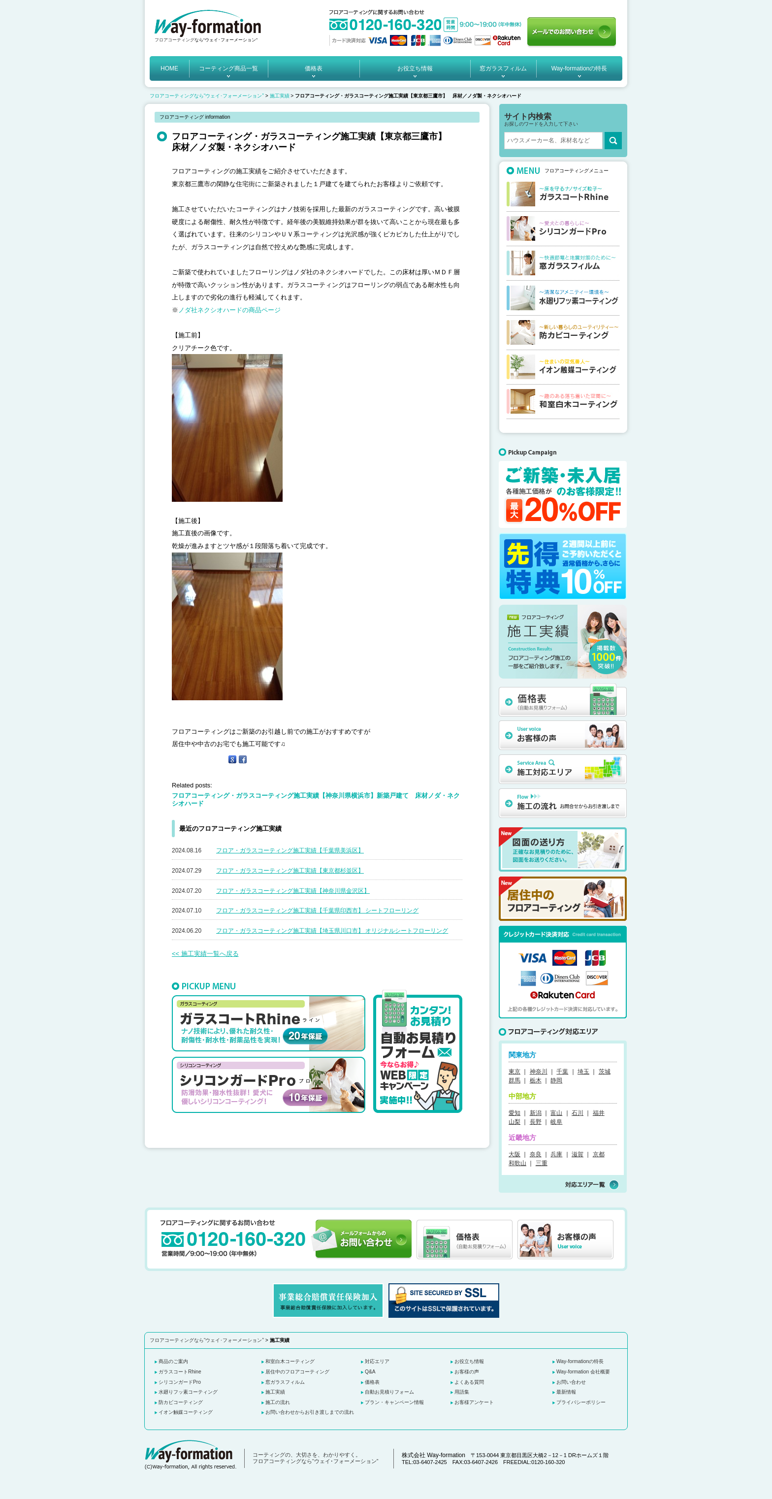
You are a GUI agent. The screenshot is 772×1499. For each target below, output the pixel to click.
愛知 (514, 1112)
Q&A (370, 1371)
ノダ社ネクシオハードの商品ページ (229, 310)
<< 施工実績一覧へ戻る (205, 953)
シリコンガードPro (180, 1382)
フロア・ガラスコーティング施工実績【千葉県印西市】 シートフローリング (317, 910)
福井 (599, 1112)
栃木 (536, 1080)
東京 (514, 1071)
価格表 (313, 68)
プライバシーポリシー (581, 1402)
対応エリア (377, 1361)
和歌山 (517, 1163)
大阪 (514, 1154)
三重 (541, 1163)
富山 (556, 1112)
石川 (577, 1112)
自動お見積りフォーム (389, 1392)
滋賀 (577, 1154)
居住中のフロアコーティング (297, 1371)
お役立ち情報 (415, 68)
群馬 (514, 1080)
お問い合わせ (571, 1382)
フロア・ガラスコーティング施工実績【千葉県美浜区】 (290, 850)
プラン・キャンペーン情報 (394, 1402)
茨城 (605, 1071)
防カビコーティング (181, 1402)
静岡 (556, 1080)
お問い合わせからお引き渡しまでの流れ (309, 1412)
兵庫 (556, 1154)
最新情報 (566, 1392)
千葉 (562, 1071)
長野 (536, 1121)
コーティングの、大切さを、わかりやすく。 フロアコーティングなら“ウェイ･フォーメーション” (315, 1458)
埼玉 (583, 1071)
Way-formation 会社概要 (583, 1371)
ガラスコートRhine (180, 1371)
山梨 (514, 1121)
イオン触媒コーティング (186, 1412)
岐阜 (556, 1121)
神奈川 (538, 1071)
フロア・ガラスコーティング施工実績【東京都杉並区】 (290, 870)
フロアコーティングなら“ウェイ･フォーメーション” (207, 95)
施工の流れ (277, 1402)
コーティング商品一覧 (228, 68)
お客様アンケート (474, 1402)
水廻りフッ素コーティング (188, 1392)
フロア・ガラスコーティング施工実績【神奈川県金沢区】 (293, 890)
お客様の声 (466, 1371)
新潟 (536, 1112)
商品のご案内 (173, 1361)
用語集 (461, 1392)
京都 (599, 1154)
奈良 (536, 1154)
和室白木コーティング (290, 1361)
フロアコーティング (174, 39)
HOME (169, 68)
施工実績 (280, 95)
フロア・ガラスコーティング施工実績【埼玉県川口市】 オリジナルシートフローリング (332, 930)
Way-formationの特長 (579, 68)
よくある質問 (469, 1382)
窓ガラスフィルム (503, 68)
